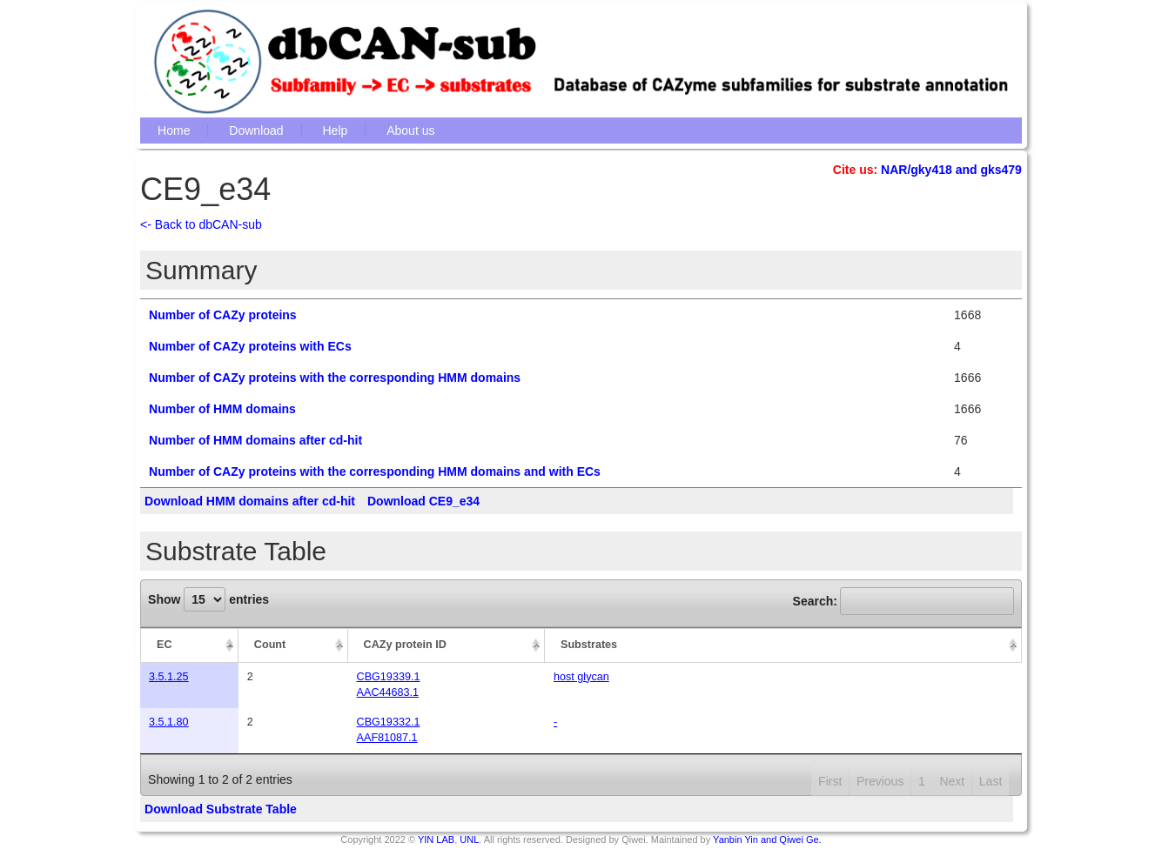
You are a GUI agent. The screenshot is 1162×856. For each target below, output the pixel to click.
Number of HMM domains (222, 409)
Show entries (208, 599)
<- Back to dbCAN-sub (201, 224)
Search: (903, 601)
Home (174, 130)
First (830, 781)
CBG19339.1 (388, 677)
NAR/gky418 (916, 170)
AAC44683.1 (388, 692)
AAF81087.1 (387, 738)
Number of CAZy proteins (223, 315)
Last (990, 781)
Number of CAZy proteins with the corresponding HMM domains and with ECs (375, 471)
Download (256, 130)
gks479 (1000, 170)
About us (410, 130)
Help (335, 130)
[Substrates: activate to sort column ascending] (783, 645)
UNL (469, 839)
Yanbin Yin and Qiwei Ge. (767, 839)
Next (951, 781)
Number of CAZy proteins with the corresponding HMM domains (335, 378)
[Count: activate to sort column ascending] (293, 645)
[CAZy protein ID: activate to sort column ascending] (446, 645)
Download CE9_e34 (423, 501)
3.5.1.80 (169, 722)
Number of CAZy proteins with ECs (250, 346)
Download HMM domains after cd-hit (249, 501)
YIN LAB (436, 839)
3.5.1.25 (169, 677)
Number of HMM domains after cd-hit (255, 440)
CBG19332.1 (388, 722)
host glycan (581, 677)
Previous (879, 781)
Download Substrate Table (220, 809)
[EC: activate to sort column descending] (189, 645)
